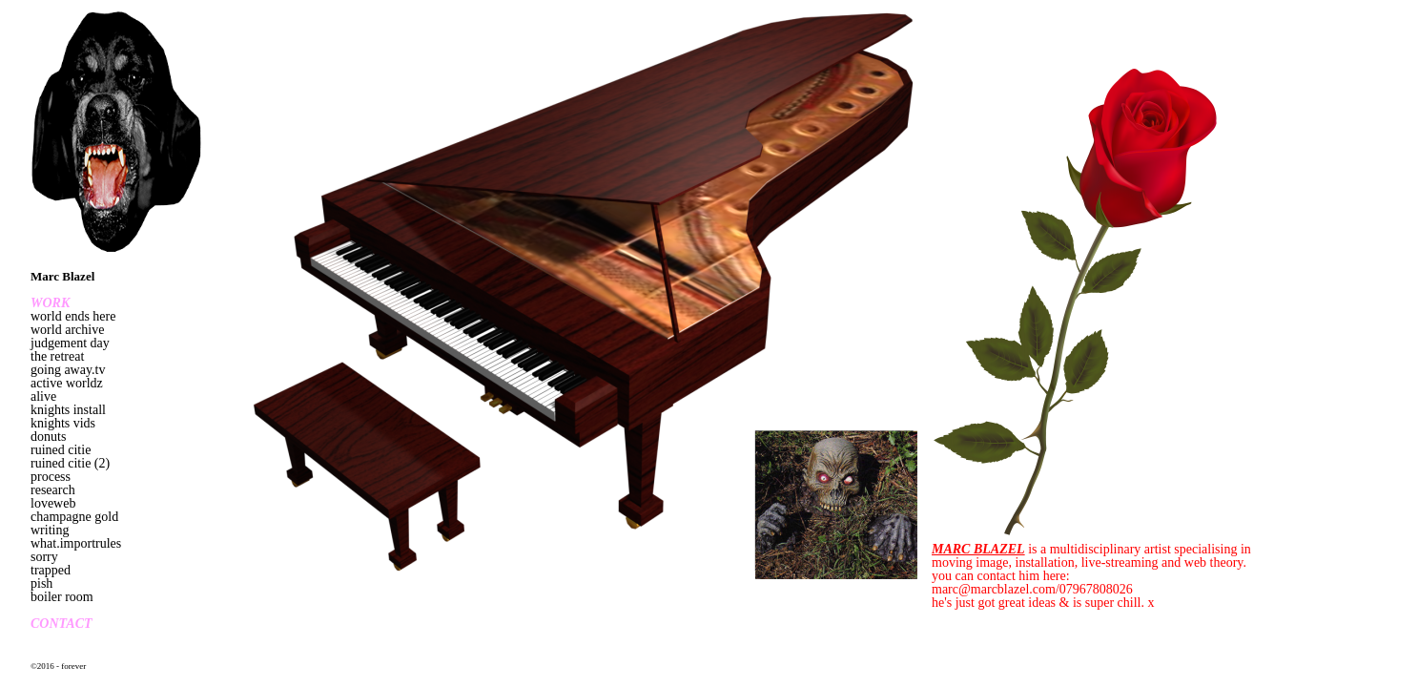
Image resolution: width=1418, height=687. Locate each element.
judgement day (70, 343)
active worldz (67, 383)
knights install (68, 410)
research (53, 490)
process (51, 476)
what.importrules (76, 543)
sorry (44, 557)
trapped (51, 570)
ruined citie (61, 450)
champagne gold (74, 517)
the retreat (57, 356)
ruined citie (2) (70, 463)
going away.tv (68, 370)
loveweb (53, 503)
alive (43, 396)
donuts (48, 436)
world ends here (73, 316)
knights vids (63, 423)
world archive (67, 330)
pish (41, 583)
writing (50, 530)
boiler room (62, 597)
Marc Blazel (62, 276)
